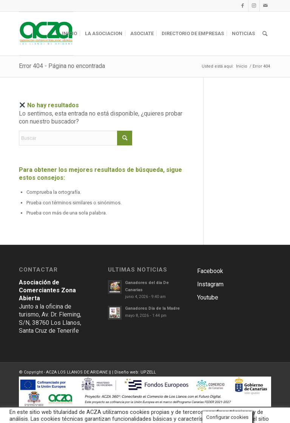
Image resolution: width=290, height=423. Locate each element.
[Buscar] (265, 34)
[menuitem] (69, 34)
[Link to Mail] (265, 5)
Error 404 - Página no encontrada (62, 65)
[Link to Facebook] (242, 5)
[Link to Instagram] (253, 5)
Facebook (210, 271)
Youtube (207, 297)
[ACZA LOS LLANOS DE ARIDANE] (46, 34)
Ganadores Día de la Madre (152, 308)
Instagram (210, 284)
